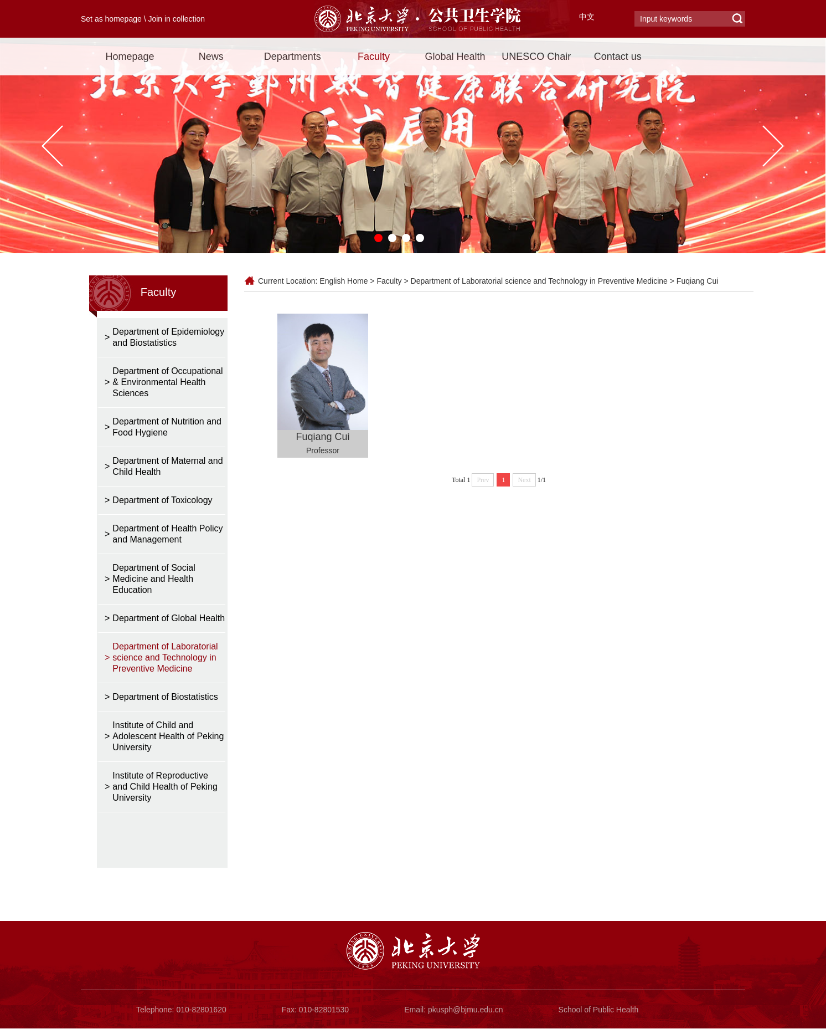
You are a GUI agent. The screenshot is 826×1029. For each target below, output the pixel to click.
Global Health (455, 56)
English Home (343, 281)
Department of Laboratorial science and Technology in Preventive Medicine (539, 281)
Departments (292, 56)
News (211, 56)
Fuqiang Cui (698, 281)
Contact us (618, 56)
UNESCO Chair (536, 56)
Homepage (129, 56)
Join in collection (176, 18)
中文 (587, 16)
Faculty (374, 56)
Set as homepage (111, 18)
